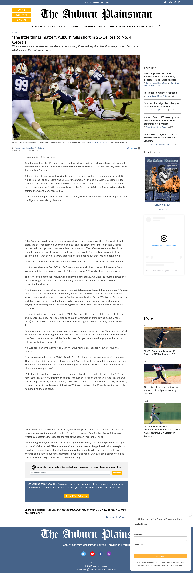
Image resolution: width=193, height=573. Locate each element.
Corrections (90, 545)
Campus (51, 26)
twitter (123, 517)
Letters (125, 545)
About (140, 26)
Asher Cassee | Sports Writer (156, 127)
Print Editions (117, 26)
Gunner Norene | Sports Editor (156, 83)
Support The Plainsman (76, 496)
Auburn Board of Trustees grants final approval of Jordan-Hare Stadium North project (161, 120)
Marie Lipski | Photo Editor (99, 142)
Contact (77, 545)
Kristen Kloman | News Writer (157, 96)
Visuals (131, 26)
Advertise (151, 26)
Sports (15, 33)
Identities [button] (87, 26)
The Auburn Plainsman (154, 271)
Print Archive (162, 209)
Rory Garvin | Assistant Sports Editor (159, 144)
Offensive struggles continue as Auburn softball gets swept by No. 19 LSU (162, 390)
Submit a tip (21, 15)
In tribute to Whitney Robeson (160, 92)
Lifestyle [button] (74, 26)
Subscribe (21, 20)
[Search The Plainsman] (160, 26)
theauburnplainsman (174, 271)
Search (103, 545)
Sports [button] (61, 26)
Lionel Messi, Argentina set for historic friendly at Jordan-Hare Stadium (161, 137)
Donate (21, 10)
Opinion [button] (101, 26)
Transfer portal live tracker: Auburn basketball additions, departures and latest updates (160, 76)
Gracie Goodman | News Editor (157, 110)
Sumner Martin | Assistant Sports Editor (30, 148)
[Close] (190, 514)
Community (38, 26)
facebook (111, 517)
